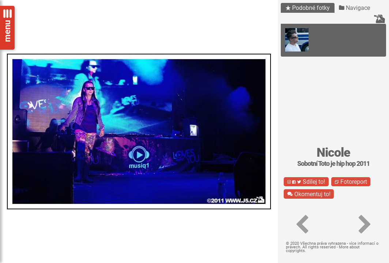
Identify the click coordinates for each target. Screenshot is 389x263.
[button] (302, 224)
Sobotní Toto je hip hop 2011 (333, 163)
